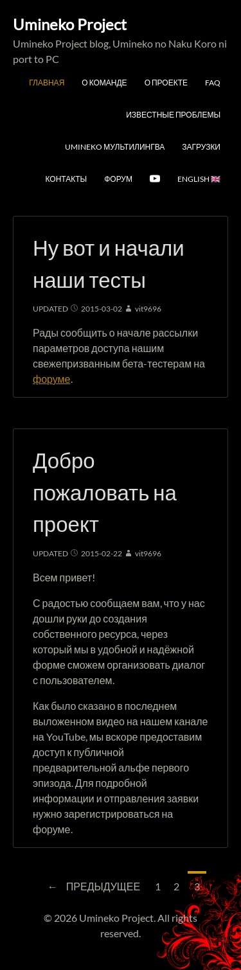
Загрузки (201, 147)
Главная (46, 82)
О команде (104, 82)
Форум (118, 179)
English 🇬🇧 (198, 179)
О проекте (166, 82)
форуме (52, 379)
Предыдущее (90, 885)
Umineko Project (70, 24)
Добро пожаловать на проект (105, 492)
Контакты (66, 179)
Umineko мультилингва (115, 147)
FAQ (212, 82)
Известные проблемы (173, 114)
